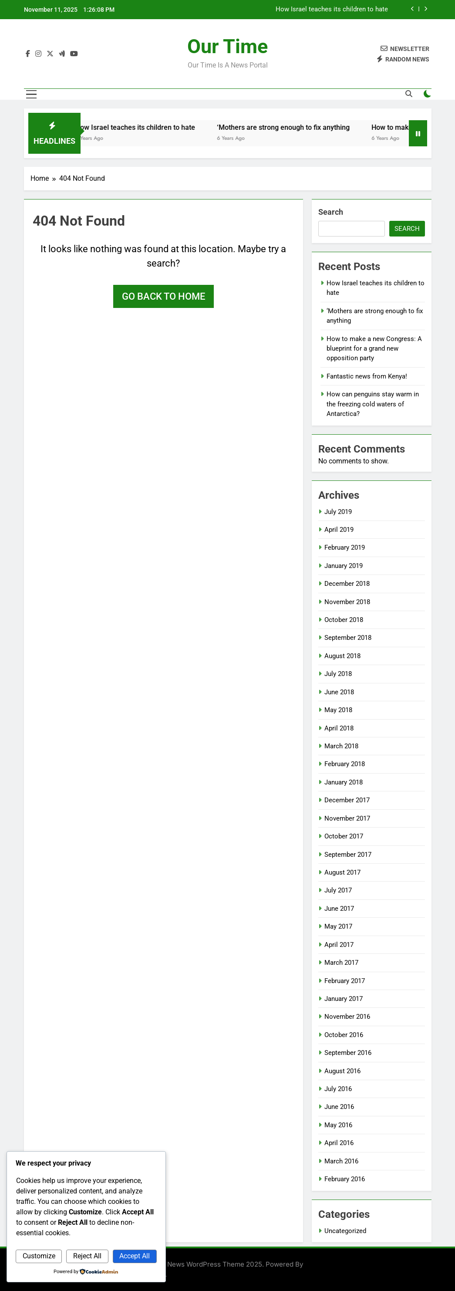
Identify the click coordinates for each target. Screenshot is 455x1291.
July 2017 (338, 890)
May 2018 (338, 710)
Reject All (87, 1256)
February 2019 (344, 547)
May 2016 (338, 1125)
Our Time (227, 46)
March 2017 (341, 963)
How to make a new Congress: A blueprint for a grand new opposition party (374, 348)
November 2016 (347, 1017)
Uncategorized (345, 1231)
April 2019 (339, 530)
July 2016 (338, 1089)
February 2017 (344, 981)
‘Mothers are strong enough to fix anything (289, 127)
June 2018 (339, 692)
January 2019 (343, 566)
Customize (39, 1256)
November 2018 (347, 602)
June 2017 (339, 908)
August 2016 (342, 1071)
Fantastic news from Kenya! (367, 376)
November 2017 (347, 818)
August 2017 (342, 872)
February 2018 (344, 764)
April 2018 (339, 728)
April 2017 (339, 945)
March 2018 (341, 746)
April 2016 (339, 1143)
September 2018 (347, 638)
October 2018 (343, 620)
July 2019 (338, 512)
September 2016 (347, 1053)
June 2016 (339, 1107)
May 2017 (338, 926)
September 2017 (347, 854)
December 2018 (347, 584)
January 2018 (343, 782)
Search (330, 211)
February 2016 (344, 1179)
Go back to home (163, 296)
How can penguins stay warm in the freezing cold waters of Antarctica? (373, 404)
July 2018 (338, 674)
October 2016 (343, 1035)
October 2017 (343, 836)
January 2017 (343, 999)
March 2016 (341, 1161)
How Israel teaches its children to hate (332, 9)
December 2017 (347, 800)
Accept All (134, 1256)
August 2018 (342, 656)
